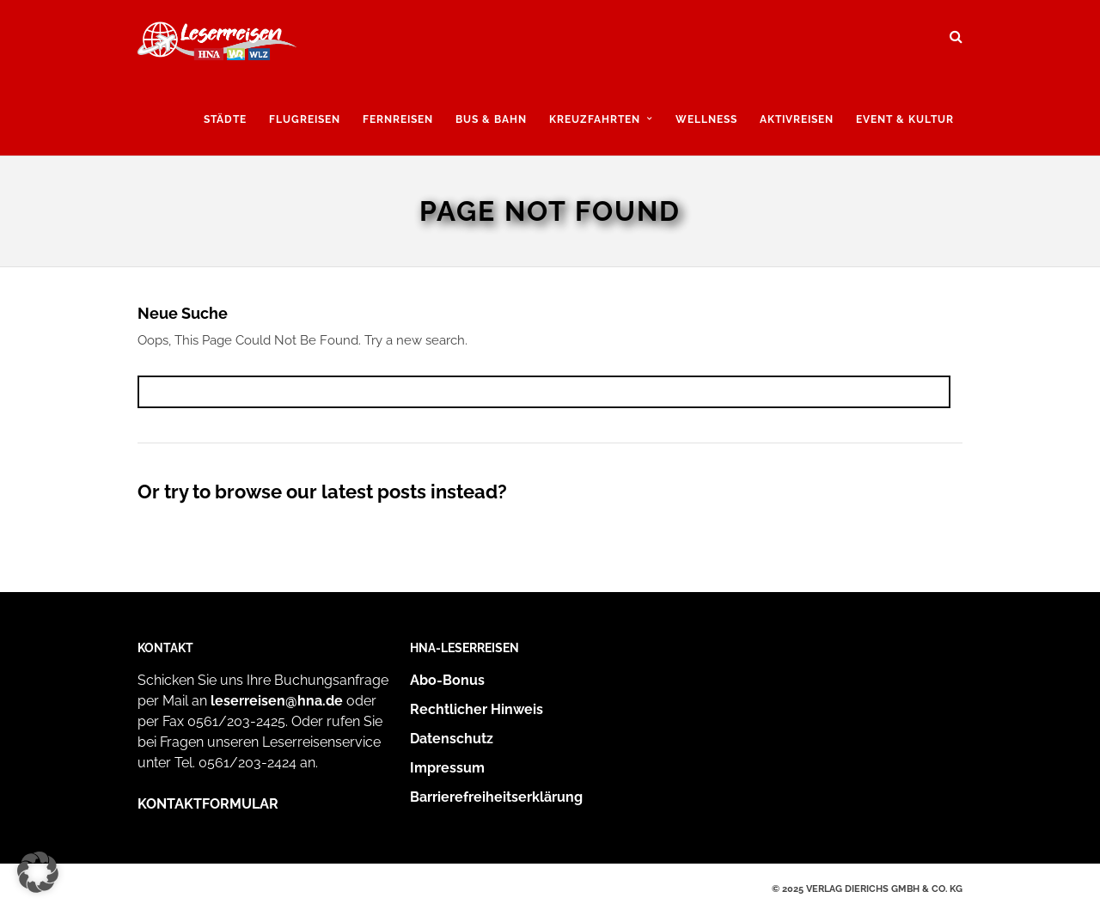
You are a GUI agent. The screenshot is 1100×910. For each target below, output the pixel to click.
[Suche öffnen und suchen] (956, 31)
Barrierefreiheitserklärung (496, 797)
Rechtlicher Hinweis (476, 709)
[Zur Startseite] (217, 45)
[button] (38, 872)
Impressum (447, 768)
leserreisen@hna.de (277, 701)
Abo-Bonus (447, 680)
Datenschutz (451, 738)
